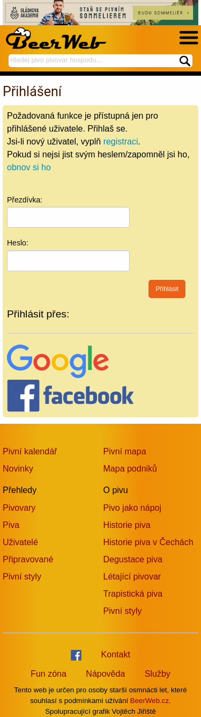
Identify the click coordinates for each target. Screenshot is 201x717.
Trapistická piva (133, 593)
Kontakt (115, 654)
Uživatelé (20, 542)
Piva (11, 525)
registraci (120, 141)
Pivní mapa (124, 451)
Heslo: (17, 242)
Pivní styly (22, 576)
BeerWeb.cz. (150, 701)
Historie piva (127, 525)
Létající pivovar (132, 576)
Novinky (18, 468)
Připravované (28, 559)
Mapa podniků (130, 468)
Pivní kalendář (30, 451)
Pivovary (19, 507)
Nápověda (105, 673)
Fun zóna (48, 673)
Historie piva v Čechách (148, 542)
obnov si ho (29, 167)
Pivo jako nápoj (132, 507)
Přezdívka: (24, 199)
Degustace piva (132, 559)
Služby (157, 673)
